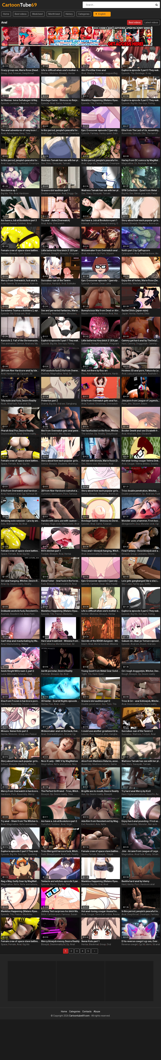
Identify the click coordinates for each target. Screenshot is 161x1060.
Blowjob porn (53, 854)
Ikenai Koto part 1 (90, 941)
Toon (28, 133)
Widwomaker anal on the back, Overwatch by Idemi (60, 731)
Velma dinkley (143, 463)
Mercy (31, 794)
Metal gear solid (142, 193)
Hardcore (24, 193)
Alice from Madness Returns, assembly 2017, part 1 (100, 761)
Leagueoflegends (113, 73)
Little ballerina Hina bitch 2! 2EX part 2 (60, 250)
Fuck (3, 283)
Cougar (131, 463)
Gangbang (71, 403)
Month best (54, 14)
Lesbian (34, 704)
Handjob (56, 283)
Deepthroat (28, 73)
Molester (13, 734)
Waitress (137, 734)
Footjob (45, 554)
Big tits (134, 103)
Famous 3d (31, 493)
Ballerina (45, 253)
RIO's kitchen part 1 (51, 551)
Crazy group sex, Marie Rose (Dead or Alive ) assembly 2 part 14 (20, 70)
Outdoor (22, 223)
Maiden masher (89, 313)
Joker (62, 704)
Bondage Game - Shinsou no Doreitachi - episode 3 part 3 (100, 520)
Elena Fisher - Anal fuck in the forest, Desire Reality (60, 581)
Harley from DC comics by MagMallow (141, 160)
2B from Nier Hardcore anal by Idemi (20, 370)
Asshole (142, 163)
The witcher (87, 433)
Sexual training (107, 223)
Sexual (13, 223)
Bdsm (144, 403)
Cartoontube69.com (79, 1015)
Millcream (12, 674)
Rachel (140, 313)
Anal (83, 73)
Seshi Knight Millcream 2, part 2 (17, 671)
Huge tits (51, 133)
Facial (154, 193)
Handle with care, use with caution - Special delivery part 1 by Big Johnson (60, 520)
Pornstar (99, 73)
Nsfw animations (62, 764)
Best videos (21, 14)
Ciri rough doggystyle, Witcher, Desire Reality (141, 671)
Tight (84, 674)
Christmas (100, 403)
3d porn (110, 253)
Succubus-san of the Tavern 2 (137, 731)
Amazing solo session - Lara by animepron (20, 520)
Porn (102, 253)
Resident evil (16, 614)
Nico (74, 764)
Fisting (151, 103)
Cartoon (94, 283)
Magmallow (127, 163)
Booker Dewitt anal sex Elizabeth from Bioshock (141, 430)
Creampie (74, 133)
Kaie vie (34, 283)
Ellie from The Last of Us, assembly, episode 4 (141, 130)
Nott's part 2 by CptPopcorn (136, 250)
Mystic (38, 343)
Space (27, 253)
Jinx (129, 403)
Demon (20, 343)
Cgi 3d (142, 944)
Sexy (21, 133)
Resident (90, 824)
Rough (125, 674)
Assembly (127, 133)
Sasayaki (57, 163)
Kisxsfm (151, 794)
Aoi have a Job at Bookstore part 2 (59, 821)
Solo (3, 524)
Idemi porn (56, 493)
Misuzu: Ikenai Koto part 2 (14, 731)
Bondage (140, 73)
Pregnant (74, 253)
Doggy (70, 193)
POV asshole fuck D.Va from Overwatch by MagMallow (60, 370)
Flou (83, 373)
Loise (129, 584)
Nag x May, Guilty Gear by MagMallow (20, 881)
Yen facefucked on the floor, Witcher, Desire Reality (100, 430)
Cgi (23, 493)
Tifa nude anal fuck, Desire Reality (18, 400)
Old (11, 313)
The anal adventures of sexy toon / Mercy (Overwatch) (20, 130)
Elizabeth (146, 433)
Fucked (90, 403)
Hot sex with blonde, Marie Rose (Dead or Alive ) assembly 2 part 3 (100, 460)
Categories (83, 14)
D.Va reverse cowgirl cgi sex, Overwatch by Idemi (141, 941)
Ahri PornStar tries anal (93, 70)
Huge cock (55, 524)
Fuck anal (22, 403)
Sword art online (103, 914)
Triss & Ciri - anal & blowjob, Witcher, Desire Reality (141, 701)
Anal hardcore (147, 253)
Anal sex (24, 103)
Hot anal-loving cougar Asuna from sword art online (100, 911)
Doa (138, 524)
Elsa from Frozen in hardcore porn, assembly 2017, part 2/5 (20, 701)
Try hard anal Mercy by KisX (136, 791)
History (69, 14)
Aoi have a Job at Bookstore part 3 (19, 220)
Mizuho (32, 764)
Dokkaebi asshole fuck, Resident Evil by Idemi (20, 611)
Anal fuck (152, 163)
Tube (10, 5)
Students (143, 223)
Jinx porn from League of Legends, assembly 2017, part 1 (141, 400)
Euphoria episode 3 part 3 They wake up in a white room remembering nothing (20, 851)
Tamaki (66, 163)
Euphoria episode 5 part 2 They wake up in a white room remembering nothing (141, 100)
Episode (126, 73)
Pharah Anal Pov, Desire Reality (17, 430)
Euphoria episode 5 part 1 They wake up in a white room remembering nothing (60, 340)
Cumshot (94, 223)
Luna (3, 674)
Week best (37, 14)
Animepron (12, 524)
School (125, 223)
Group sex (19, 313)
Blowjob (63, 73)
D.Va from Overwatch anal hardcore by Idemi (20, 490)
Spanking (32, 854)
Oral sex (61, 403)
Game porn (116, 764)
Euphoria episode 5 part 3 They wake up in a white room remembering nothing (141, 70)
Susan (74, 914)
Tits (132, 73)
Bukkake (71, 283)
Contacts (87, 1011)
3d (31, 373)
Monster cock (147, 524)
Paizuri (98, 103)
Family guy (138, 584)
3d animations (22, 283)
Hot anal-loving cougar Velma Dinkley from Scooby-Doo (141, 460)
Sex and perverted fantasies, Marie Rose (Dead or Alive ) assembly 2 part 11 (60, 310)
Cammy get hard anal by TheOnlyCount (141, 340)
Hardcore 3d (93, 253)
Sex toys (142, 103)
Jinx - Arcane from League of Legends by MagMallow (141, 851)
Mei (61, 433)
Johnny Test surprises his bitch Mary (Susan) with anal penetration (60, 911)
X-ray (148, 73)
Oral (68, 884)
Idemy (130, 884)
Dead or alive (101, 734)
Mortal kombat (63, 644)
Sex (43, 163)
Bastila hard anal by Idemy (135, 881)
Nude (3, 403)
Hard (124, 343)
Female (5, 253)
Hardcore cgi (13, 373)
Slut (124, 584)
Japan (125, 313)
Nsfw (103, 824)
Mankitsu (108, 103)
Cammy (131, 343)
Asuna (116, 914)
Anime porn (155, 223)
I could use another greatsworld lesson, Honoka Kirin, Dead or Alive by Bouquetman (100, 731)
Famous (66, 914)
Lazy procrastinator (137, 373)
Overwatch (58, 223)
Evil (83, 824)
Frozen (25, 704)
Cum (20, 253)
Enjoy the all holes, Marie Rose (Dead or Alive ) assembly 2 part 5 (141, 280)
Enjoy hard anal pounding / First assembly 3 (141, 821)
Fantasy (94, 133)
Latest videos (151, 22)
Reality (101, 433)
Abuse (97, 1011)
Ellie (144, 133)
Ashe (49, 223)
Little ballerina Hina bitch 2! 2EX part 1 (100, 340)
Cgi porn (24, 373)
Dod (10, 73)
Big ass (67, 433)
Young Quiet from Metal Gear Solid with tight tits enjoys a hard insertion (100, 671)
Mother (45, 73)
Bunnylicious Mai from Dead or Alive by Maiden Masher (100, 310)
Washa (90, 73)
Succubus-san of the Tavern (55, 280)
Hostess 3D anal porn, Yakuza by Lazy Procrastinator (141, 370)
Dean (102, 283)
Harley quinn (105, 133)
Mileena (51, 644)
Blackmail (94, 944)
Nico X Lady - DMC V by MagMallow (59, 761)
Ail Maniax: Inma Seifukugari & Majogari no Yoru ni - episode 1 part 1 (20, 100)
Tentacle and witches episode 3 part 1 (60, 881)
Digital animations (136, 794)
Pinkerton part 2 (49, 400)
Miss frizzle (112, 584)
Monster (142, 824)
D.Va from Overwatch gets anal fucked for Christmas (100, 400)
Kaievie (10, 283)
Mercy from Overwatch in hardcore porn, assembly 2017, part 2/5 (20, 791)
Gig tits (26, 463)
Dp (29, 403)
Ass (83, 794)
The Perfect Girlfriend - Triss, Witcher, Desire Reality (60, 791)
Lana (108, 283)
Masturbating (13, 644)
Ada (98, 824)
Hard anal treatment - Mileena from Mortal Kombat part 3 (60, 641)
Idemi (149, 944)
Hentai (71, 73)
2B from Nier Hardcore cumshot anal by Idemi (60, 490)
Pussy (148, 854)
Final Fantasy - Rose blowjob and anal (141, 551)
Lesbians (142, 554)
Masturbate (68, 524)
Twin (109, 704)
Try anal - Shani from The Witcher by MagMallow (20, 821)
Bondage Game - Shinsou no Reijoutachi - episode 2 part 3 (60, 100)
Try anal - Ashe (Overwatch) (55, 220)
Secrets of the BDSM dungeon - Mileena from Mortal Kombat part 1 (100, 641)
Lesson (85, 734)
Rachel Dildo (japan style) (135, 310)
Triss (70, 794)
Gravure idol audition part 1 (55, 190)
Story (48, 163)
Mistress (54, 73)
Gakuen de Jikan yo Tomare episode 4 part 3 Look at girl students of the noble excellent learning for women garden (141, 641)
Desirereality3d (8, 433)
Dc (135, 163)
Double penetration (51, 193)
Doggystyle (142, 343)
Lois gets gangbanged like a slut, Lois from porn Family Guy (141, 581)
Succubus (46, 283)
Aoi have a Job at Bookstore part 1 (99, 220)
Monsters (152, 283)
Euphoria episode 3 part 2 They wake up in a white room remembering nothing (141, 611)
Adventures (12, 133)
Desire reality (29, 433)
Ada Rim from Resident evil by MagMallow (100, 821)
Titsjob (109, 854)
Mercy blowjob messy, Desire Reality (60, 941)
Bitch (43, 914)
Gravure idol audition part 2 (95, 701)
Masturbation (139, 283)
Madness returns (101, 764)
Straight (55, 253)
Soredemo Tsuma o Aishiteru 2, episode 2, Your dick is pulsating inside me (20, 310)
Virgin (69, 824)
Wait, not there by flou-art (94, 370)
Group (4, 73)
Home (6, 14)
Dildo (146, 313)
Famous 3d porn (77, 493)
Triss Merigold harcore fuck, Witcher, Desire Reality (60, 851)
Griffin (148, 584)
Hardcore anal (14, 493)
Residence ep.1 (9, 190)
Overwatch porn (55, 734)
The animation (8, 343)
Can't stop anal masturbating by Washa (20, 641)
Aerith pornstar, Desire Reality (56, 671)
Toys (29, 674)
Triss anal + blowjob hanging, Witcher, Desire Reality (100, 551)
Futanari (17, 73)
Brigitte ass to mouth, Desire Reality (100, 791)
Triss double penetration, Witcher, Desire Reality (141, 490)
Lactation (14, 103)
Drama (44, 403)
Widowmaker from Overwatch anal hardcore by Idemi (100, 250)
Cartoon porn (54, 914)
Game (59, 103)
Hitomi (151, 554)
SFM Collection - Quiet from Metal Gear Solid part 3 (141, 190)
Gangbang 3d (116, 734)
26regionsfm (128, 524)
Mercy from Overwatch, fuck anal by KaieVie (20, 280)
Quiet (101, 674)
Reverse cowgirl (130, 944)
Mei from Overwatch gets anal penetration (60, 430)
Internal (5, 223)
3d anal (67, 734)
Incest (143, 644)
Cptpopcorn (127, 253)
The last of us (154, 133)
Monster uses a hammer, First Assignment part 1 (141, 520)
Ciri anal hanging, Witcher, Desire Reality (20, 581)
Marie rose (91, 463)
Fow (51, 704)
